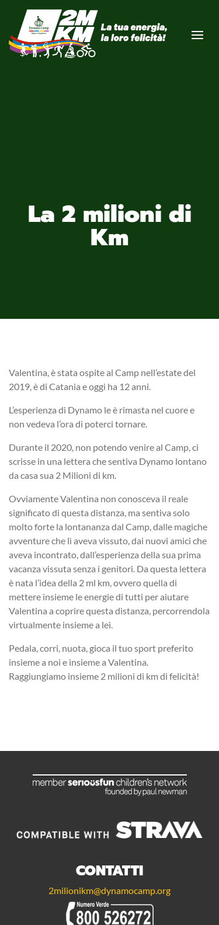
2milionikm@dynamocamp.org (109, 890)
